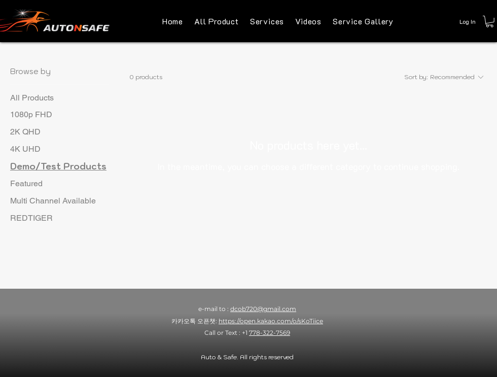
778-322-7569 (269, 332)
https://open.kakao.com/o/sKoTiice (271, 321)
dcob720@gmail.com (263, 309)
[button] (489, 21)
